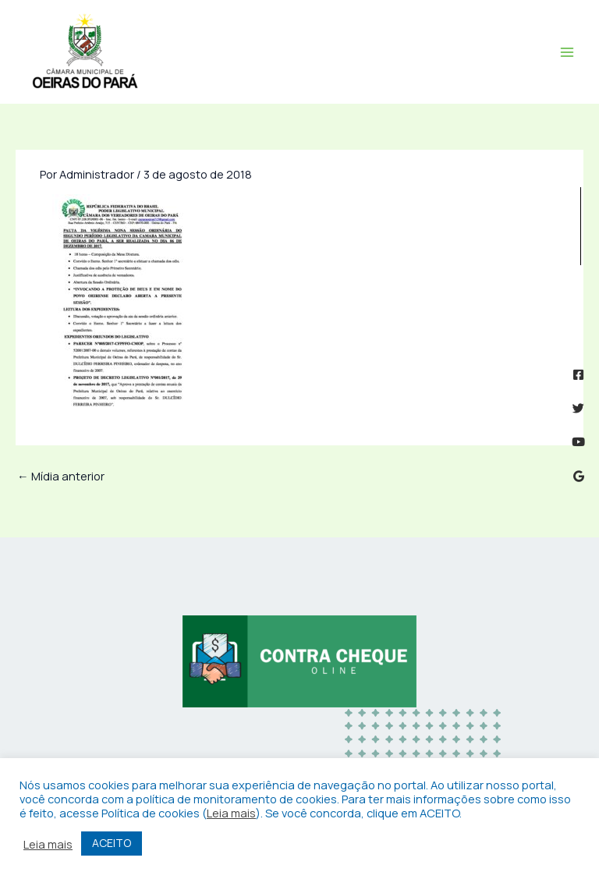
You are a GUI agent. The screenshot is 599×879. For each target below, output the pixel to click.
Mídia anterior (61, 476)
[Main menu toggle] (567, 52)
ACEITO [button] (111, 842)
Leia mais (231, 813)
